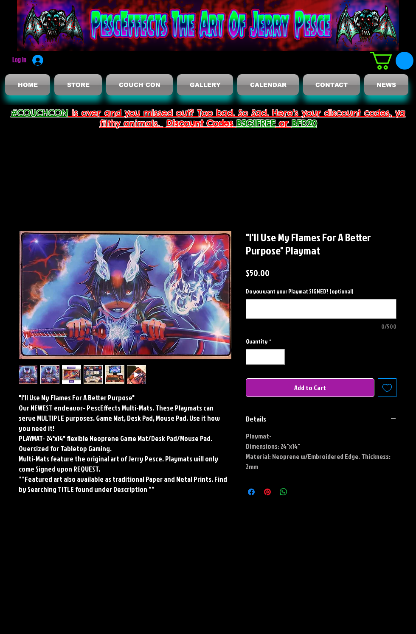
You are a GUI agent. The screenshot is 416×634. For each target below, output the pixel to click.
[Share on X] (300, 492)
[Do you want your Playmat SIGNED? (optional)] (321, 309)
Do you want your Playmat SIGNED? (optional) (299, 291)
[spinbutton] (265, 356)
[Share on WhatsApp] (283, 492)
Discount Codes (201, 123)
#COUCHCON (39, 112)
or (283, 123)
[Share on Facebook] (251, 492)
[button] (391, 61)
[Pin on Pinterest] (267, 492)
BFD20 (304, 123)
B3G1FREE (255, 123)
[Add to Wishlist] (387, 387)
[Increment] (278, 356)
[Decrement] (252, 356)
